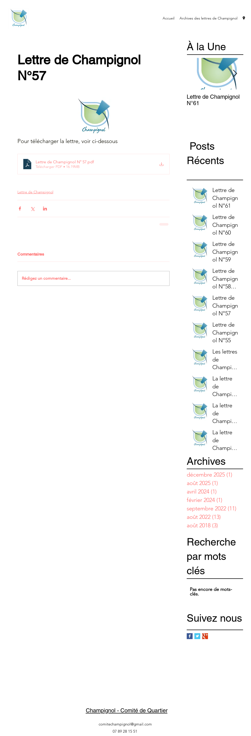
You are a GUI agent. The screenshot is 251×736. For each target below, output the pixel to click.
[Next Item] (235, 74)
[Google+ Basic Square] (205, 636)
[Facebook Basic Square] (190, 636)
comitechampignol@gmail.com (125, 724)
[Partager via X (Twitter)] (32, 208)
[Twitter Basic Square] (197, 636)
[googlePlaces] (243, 18)
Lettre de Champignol (35, 192)
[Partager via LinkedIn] (45, 208)
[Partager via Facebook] (19, 208)
